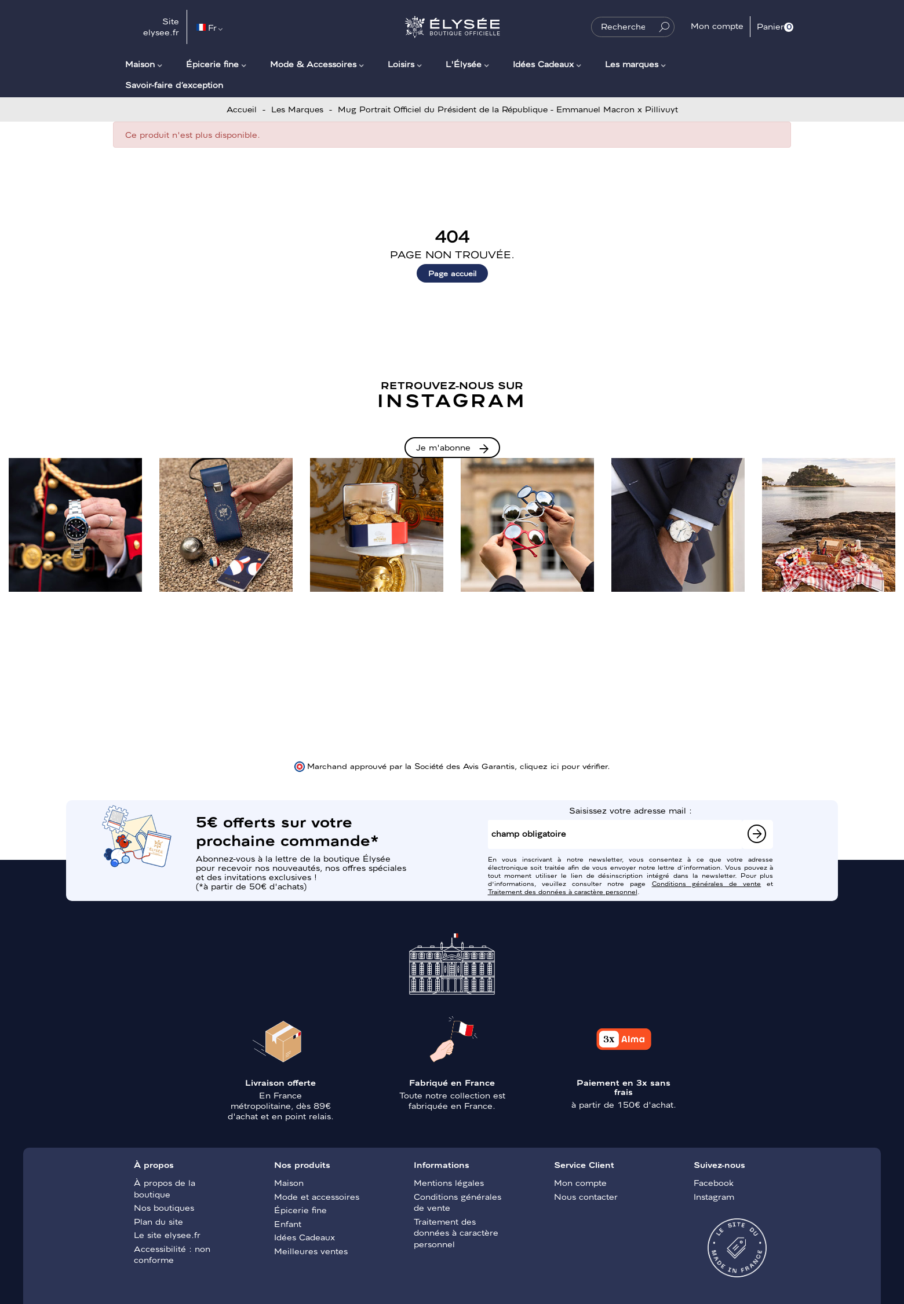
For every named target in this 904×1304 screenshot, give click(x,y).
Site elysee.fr (161, 27)
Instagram (714, 1196)
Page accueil (452, 273)
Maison (140, 63)
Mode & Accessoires (313, 63)
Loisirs (401, 63)
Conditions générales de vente (706, 883)
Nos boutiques (164, 1207)
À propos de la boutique (164, 1188)
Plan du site (158, 1221)
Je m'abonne (443, 447)
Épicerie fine (212, 63)
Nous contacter (586, 1196)
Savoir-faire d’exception (174, 84)
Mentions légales (449, 1182)
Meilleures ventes (311, 1251)
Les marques (631, 63)
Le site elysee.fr (167, 1234)
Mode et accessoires (316, 1196)
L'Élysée (464, 63)
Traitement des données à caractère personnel (562, 891)
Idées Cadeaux (543, 63)
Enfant (287, 1223)
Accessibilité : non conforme (172, 1254)
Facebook (714, 1182)
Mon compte (580, 1182)
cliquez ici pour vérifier (563, 765)
